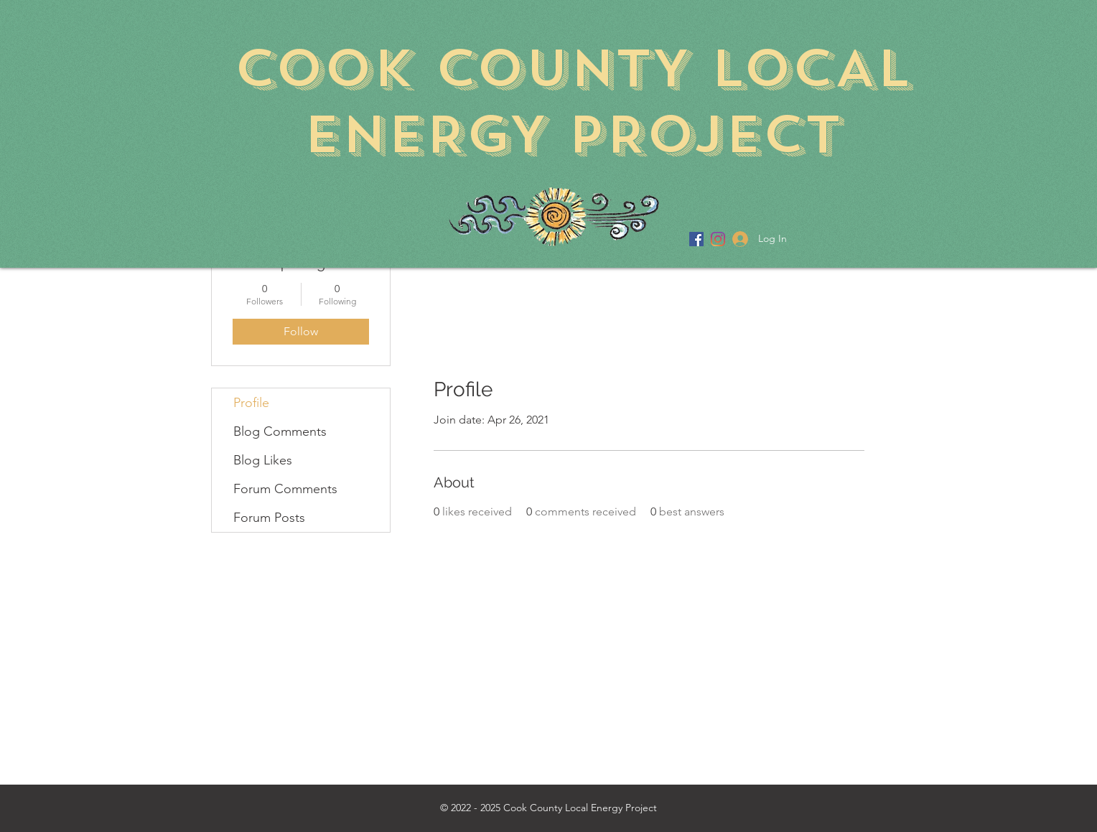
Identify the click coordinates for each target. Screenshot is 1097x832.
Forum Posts (269, 517)
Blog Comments (280, 431)
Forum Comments (285, 489)
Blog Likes (262, 460)
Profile (251, 403)
